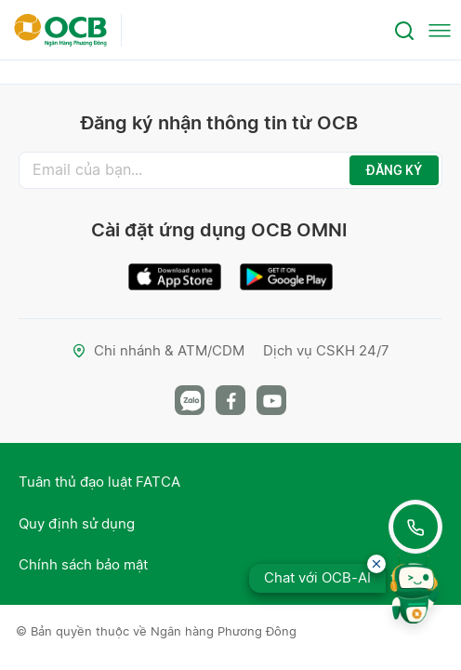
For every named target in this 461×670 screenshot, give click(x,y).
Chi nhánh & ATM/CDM (158, 350)
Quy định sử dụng (77, 523)
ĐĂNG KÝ (394, 170)
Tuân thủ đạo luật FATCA (99, 481)
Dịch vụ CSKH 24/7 (326, 350)
